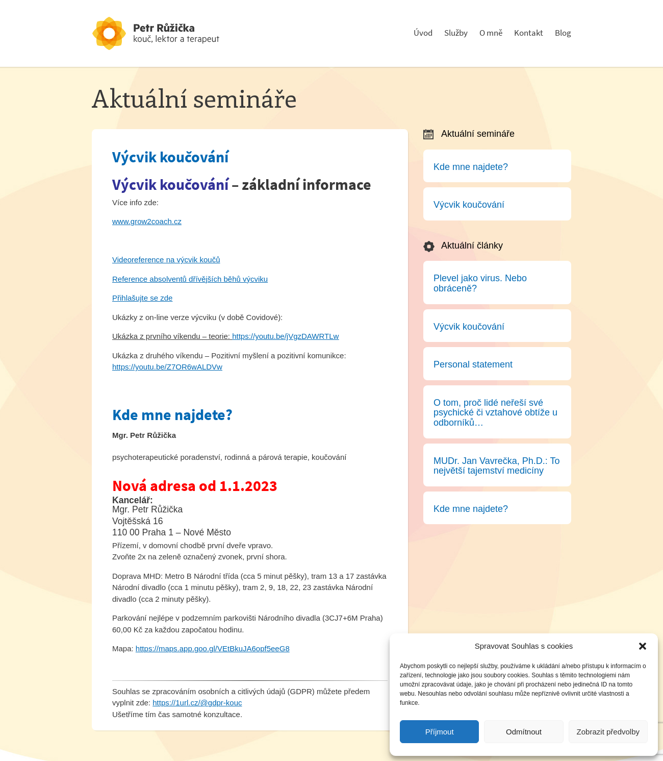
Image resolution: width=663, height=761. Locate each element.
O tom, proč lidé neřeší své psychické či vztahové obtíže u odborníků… (495, 413)
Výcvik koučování (170, 156)
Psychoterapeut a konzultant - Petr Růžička (168, 33)
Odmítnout (524, 731)
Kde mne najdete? (172, 414)
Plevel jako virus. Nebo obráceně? (480, 283)
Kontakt (528, 33)
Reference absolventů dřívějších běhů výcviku (190, 279)
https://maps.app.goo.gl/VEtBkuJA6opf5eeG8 (213, 648)
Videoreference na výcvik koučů (166, 259)
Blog (563, 33)
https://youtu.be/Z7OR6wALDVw (167, 366)
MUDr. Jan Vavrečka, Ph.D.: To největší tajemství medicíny (496, 466)
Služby (456, 33)
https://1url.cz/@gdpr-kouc (197, 702)
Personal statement (473, 364)
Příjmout (439, 731)
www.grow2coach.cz (147, 221)
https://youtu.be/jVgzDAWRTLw (285, 336)
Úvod (423, 33)
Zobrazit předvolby (608, 731)
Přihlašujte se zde (142, 297)
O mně (490, 33)
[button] (643, 646)
